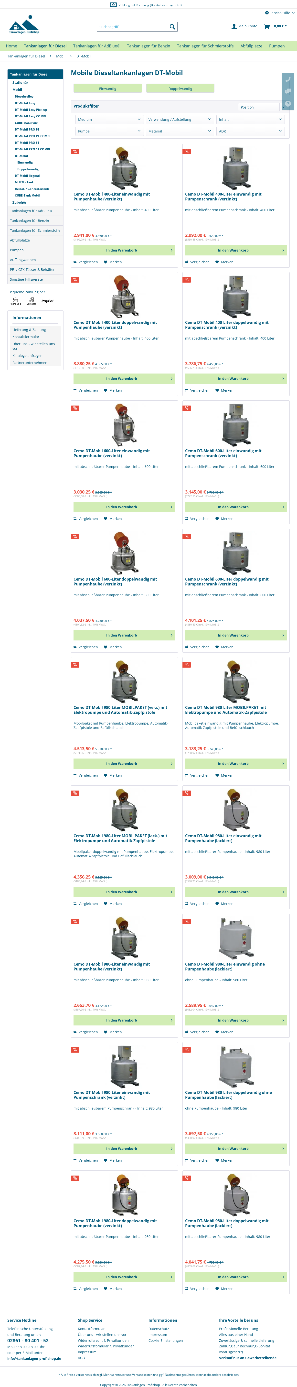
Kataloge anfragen (27, 355)
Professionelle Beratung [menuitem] (238, 1328)
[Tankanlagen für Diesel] (45, 46)
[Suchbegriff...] (137, 27)
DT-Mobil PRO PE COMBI (32, 136)
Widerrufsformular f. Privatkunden (106, 1346)
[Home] (11, 46)
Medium (85, 119)
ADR (222, 131)
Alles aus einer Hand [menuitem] (236, 1334)
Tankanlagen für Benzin (29, 220)
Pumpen (17, 250)
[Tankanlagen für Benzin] (149, 46)
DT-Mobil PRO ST (27, 143)
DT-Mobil (21, 156)
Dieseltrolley (24, 96)
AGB (81, 1357)
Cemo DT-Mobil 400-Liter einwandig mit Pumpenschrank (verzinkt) (223, 197)
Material (155, 131)
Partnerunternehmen (29, 362)
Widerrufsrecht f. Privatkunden (103, 1340)
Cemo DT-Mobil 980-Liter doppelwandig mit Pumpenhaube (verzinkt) (115, 1223)
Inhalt (224, 119)
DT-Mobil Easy (25, 103)
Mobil (17, 89)
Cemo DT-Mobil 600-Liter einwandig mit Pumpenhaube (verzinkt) (112, 453)
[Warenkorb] (275, 27)
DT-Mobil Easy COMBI (30, 116)
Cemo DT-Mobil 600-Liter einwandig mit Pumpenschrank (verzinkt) (223, 453)
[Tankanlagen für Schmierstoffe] (205, 46)
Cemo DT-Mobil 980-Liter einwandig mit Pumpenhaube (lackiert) (223, 838)
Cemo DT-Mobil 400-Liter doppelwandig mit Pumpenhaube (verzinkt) (115, 325)
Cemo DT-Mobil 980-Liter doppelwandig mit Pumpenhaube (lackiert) (227, 1223)
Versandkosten (142, 1375)
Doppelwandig (28, 169)
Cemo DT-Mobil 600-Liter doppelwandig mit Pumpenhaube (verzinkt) (115, 582)
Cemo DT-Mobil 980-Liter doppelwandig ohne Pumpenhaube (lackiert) (228, 1095)
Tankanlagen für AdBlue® (31, 211)
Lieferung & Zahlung (29, 329)
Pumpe (84, 131)
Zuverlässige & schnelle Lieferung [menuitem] (246, 1340)
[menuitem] (137, 27)
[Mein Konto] (245, 27)
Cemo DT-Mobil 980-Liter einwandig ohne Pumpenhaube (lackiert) (225, 967)
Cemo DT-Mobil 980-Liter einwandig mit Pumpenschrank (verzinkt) (112, 1095)
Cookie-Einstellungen (165, 1340)
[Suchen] (172, 27)
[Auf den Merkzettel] (113, 262)
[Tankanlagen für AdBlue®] (97, 46)
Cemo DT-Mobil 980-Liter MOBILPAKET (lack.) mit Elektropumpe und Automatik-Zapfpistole (120, 838)
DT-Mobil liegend (27, 176)
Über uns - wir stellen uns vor (33, 346)
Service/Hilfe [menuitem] (278, 13)
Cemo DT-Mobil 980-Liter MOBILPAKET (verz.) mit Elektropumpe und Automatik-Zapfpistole (120, 710)
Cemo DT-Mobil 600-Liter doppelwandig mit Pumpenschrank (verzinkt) (227, 582)
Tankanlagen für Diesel (29, 74)
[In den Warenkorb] (124, 250)
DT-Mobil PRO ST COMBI (32, 149)
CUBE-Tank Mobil (27, 195)
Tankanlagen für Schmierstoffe (35, 230)
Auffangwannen (23, 259)
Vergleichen (86, 262)
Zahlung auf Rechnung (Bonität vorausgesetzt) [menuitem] (244, 1349)
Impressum (87, 1352)
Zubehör (19, 202)
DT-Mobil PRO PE (27, 129)
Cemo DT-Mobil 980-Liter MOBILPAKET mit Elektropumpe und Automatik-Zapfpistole (226, 710)
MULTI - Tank (24, 182)
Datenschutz (158, 1328)
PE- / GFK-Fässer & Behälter (32, 269)
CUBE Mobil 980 (26, 123)
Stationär (20, 82)
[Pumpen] (277, 46)
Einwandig (25, 162)
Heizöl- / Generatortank (32, 189)
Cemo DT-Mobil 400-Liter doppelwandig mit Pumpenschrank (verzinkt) (227, 325)
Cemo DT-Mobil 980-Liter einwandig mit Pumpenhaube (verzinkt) (112, 967)
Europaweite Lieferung (141, 5)
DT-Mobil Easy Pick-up (31, 110)
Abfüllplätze (20, 240)
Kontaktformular (25, 336)
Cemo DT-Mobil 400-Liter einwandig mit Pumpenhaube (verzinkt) (112, 197)
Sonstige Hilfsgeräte (26, 279)
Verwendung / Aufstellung (169, 119)
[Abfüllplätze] (251, 46)
